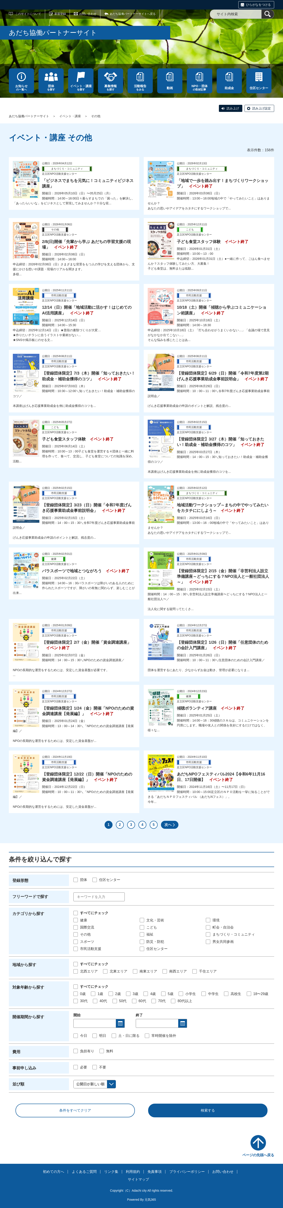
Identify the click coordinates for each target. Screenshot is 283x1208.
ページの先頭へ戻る (258, 1155)
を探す (51, 87)
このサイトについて (28, 13)
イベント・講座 (70, 116)
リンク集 (111, 1172)
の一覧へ (21, 87)
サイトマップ (138, 1179)
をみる (140, 87)
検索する (208, 1110)
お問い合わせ (87, 13)
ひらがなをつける (258, 4)
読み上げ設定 (261, 108)
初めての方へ (53, 1172)
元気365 (150, 1199)
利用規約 (133, 1172)
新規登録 (60, 13)
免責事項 (154, 1172)
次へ (168, 825)
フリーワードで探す (30, 896)
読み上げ (233, 108)
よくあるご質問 (84, 1172)
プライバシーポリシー (187, 1172)
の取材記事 (199, 87)
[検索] (267, 14)
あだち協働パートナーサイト (29, 116)
